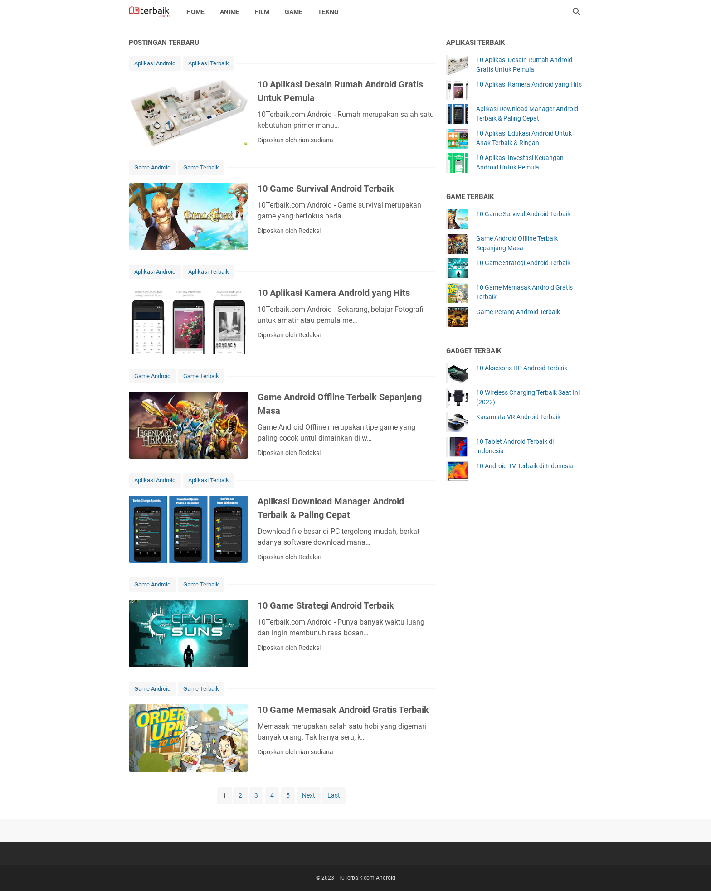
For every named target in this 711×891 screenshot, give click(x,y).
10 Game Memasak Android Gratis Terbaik (343, 709)
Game (293, 11)
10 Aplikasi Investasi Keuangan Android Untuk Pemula (520, 162)
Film (262, 11)
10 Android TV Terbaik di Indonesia (524, 466)
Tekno (328, 11)
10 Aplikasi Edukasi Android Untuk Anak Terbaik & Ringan (524, 138)
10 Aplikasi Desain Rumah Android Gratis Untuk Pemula (524, 64)
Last (333, 795)
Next (308, 795)
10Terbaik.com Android (366, 878)
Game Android (152, 167)
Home (195, 11)
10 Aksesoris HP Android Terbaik (521, 368)
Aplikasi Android (154, 63)
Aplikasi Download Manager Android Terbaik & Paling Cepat (527, 113)
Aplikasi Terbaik (208, 63)
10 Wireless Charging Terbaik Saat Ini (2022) (528, 397)
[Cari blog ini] (576, 11)
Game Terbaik (201, 167)
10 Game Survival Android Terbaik (326, 188)
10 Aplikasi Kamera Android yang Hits (334, 292)
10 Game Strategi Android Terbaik (326, 605)
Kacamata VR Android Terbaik (518, 417)
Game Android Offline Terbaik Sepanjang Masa (517, 243)
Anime (229, 11)
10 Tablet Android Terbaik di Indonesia (515, 446)
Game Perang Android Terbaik (518, 311)
